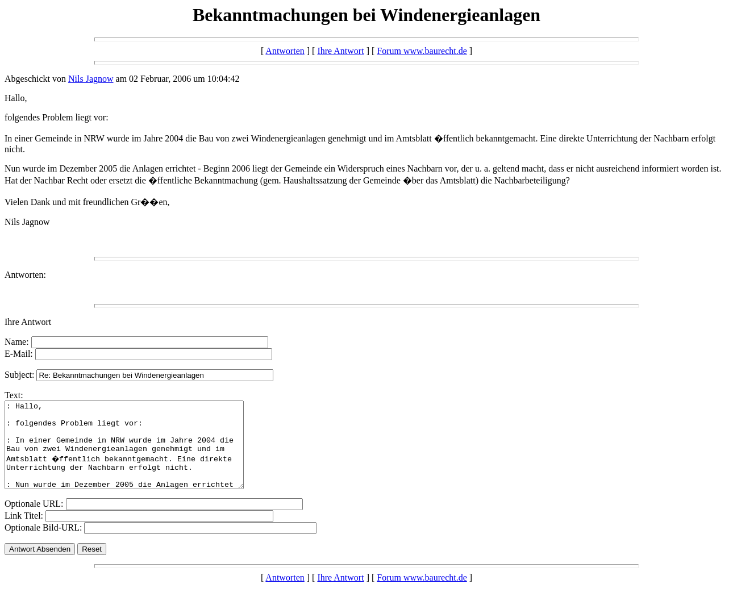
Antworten (284, 51)
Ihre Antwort (340, 51)
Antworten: (25, 275)
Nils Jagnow (91, 79)
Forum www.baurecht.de (422, 51)
